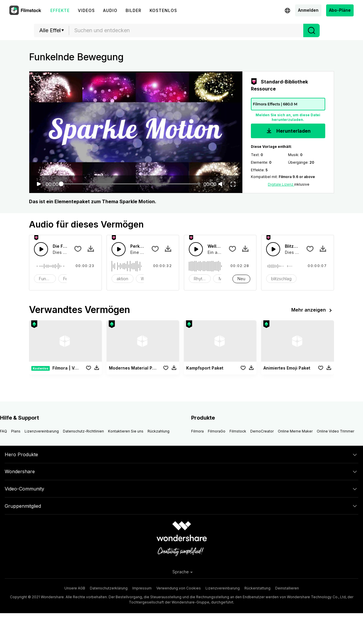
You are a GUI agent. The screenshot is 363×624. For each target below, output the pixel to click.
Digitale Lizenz (281, 184)
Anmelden (308, 10)
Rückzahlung (158, 431)
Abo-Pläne (340, 10)
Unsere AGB (74, 588)
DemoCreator (262, 431)
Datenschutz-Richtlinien (83, 431)
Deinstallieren (287, 588)
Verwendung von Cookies (178, 588)
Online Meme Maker (295, 431)
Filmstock (238, 431)
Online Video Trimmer (335, 431)
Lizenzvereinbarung (42, 431)
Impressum (142, 588)
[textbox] (186, 30)
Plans (15, 431)
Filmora (197, 431)
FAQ (3, 431)
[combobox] (186, 30)
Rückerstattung (257, 588)
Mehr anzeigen (312, 310)
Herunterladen (288, 131)
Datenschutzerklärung (109, 588)
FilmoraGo (216, 431)
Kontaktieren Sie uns (125, 431)
